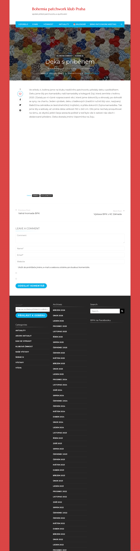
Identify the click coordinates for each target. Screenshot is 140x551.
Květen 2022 (59, 523)
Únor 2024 (58, 422)
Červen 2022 (59, 518)
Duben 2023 (58, 470)
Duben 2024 (58, 417)
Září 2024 (57, 390)
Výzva (19, 368)
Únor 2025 (58, 369)
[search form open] (121, 24)
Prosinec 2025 (60, 326)
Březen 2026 (59, 310)
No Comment (87, 68)
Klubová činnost (65, 56)
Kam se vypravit (24, 341)
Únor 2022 (58, 539)
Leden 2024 (58, 427)
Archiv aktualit (24, 336)
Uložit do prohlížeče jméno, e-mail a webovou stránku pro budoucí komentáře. (54, 267)
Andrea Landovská (57, 69)
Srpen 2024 (58, 396)
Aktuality (64, 24)
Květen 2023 (59, 465)
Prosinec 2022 (60, 491)
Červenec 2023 (60, 454)
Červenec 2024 (60, 401)
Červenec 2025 (60, 348)
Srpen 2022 (58, 507)
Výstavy (20, 362)
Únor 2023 (58, 481)
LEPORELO (23, 24)
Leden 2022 (58, 545)
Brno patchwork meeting (103, 24)
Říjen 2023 (58, 438)
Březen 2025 (59, 363)
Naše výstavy (22, 352)
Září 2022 (57, 502)
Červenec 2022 (60, 513)
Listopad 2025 (60, 331)
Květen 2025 (59, 358)
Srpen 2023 (58, 449)
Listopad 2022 (60, 497)
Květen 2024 (59, 411)
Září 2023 (57, 443)
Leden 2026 (58, 321)
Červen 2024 (59, 406)
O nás (35, 24)
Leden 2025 (58, 374)
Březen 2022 (59, 534)
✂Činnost (48, 24)
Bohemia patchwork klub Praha (58, 9)
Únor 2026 (58, 316)
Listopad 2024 (60, 385)
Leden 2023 (58, 486)
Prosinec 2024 (60, 379)
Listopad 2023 (60, 433)
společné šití (46, 195)
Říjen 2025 (58, 337)
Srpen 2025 (58, 342)
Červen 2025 (59, 353)
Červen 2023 (59, 459)
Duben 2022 (58, 529)
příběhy (36, 195)
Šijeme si (79, 56)
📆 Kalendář (79, 24)
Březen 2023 (59, 475)
